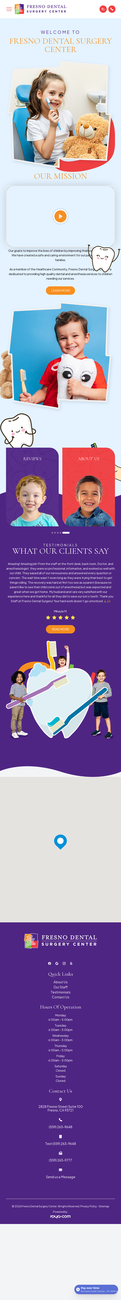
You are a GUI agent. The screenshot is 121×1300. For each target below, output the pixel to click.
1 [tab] (52, 533)
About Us (61, 982)
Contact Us (60, 997)
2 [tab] (55, 533)
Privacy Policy (88, 1206)
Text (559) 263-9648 (60, 1143)
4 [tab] (60, 533)
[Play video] (60, 216)
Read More (60, 629)
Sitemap (104, 1206)
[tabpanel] (32, 487)
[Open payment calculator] (96, 1289)
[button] (9, 9)
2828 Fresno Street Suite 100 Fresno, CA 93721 (60, 1108)
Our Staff (61, 987)
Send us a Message (60, 1177)
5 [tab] (66, 533)
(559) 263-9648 (60, 1127)
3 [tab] (58, 533)
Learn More (60, 290)
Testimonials (61, 992)
